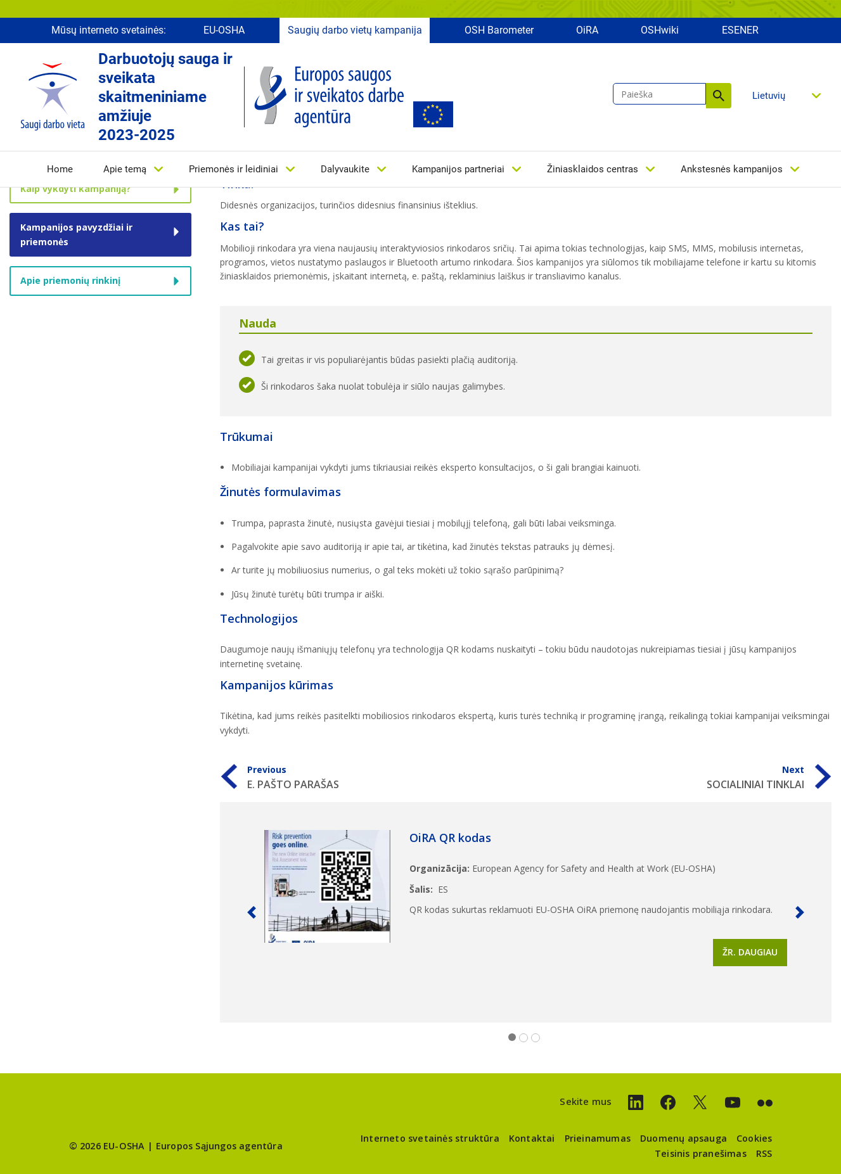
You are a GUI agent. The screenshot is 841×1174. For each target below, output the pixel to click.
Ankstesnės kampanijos (732, 169)
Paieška (718, 95)
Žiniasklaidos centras (592, 169)
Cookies (754, 1138)
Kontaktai (532, 1138)
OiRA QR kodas (450, 837)
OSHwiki (660, 30)
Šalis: (421, 889)
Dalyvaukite (345, 169)
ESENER (740, 30)
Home (60, 169)
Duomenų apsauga (683, 1138)
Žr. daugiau (750, 952)
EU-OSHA (224, 30)
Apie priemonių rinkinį (70, 280)
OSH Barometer (499, 30)
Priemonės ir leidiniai (233, 169)
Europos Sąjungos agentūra (219, 1146)
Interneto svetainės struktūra (430, 1138)
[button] (251, 912)
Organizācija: (439, 868)
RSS (764, 1153)
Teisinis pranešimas (701, 1153)
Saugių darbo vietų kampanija (355, 30)
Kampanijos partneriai (458, 169)
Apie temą (124, 169)
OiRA (587, 30)
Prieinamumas (598, 1138)
